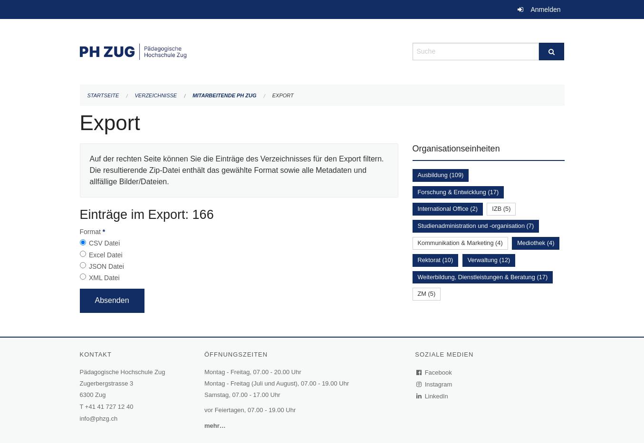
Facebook (434, 372)
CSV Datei (104, 243)
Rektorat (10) (435, 260)
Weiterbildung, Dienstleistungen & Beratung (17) (483, 277)
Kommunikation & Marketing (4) (460, 242)
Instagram (434, 384)
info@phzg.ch (99, 418)
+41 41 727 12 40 (109, 406)
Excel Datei (106, 255)
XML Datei (104, 278)
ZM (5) (427, 293)
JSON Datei (106, 266)
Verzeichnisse (156, 95)
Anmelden (545, 9)
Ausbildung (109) (441, 175)
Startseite (103, 95)
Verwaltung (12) (489, 260)
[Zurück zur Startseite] (239, 51)
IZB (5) (501, 208)
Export (283, 95)
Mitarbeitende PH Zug (224, 95)
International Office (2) (448, 208)
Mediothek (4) (535, 242)
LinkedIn (432, 396)
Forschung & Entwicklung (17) (458, 192)
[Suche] (551, 51)
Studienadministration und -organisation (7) (476, 225)
